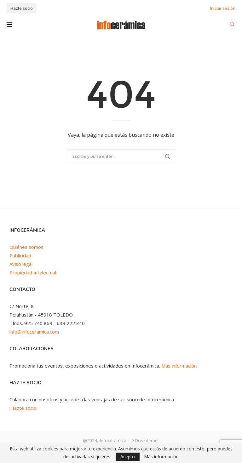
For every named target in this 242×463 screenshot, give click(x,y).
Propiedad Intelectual (32, 272)
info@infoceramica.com (34, 332)
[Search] (232, 25)
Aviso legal (20, 264)
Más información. (179, 366)
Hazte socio (21, 8)
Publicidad (20, 255)
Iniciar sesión (222, 8)
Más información (161, 456)
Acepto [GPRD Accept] (127, 457)
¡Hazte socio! (23, 408)
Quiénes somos (26, 247)
